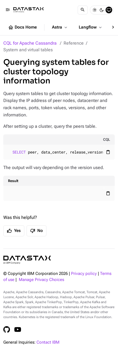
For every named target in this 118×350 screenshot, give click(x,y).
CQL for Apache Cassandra (30, 43)
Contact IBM (47, 342)
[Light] (94, 10)
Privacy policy (84, 273)
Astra (60, 27)
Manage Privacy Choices (41, 279)
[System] (109, 10)
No (36, 230)
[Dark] (101, 10)
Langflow (91, 27)
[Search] (83, 10)
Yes (14, 230)
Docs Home (22, 27)
